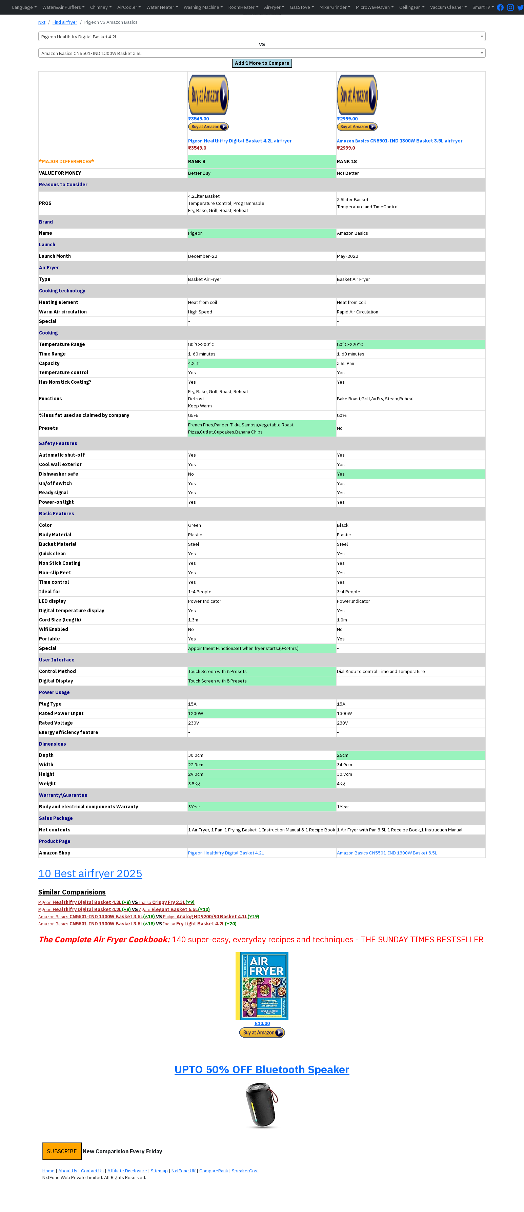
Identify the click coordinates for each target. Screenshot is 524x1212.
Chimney (99, 7)
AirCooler (127, 7)
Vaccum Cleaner (446, 7)
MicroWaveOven (373, 7)
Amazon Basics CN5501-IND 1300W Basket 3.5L (387, 853)
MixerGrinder (333, 7)
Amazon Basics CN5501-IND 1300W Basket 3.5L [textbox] (91, 53)
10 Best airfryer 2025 (90, 873)
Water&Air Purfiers (61, 7)
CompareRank (213, 1171)
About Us (67, 1171)
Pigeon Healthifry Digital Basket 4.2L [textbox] (79, 37)
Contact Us (92, 1171)
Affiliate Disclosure (127, 1171)
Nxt (41, 22)
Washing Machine (201, 7)
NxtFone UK (184, 1171)
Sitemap (159, 1171)
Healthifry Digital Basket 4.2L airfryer (240, 141)
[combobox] (262, 36)
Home (48, 1171)
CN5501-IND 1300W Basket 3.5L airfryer (400, 141)
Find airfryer (65, 22)
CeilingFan (410, 7)
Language (22, 7)
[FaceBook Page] (502, 7)
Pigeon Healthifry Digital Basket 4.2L (226, 853)
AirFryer (272, 7)
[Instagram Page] (512, 7)
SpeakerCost (245, 1171)
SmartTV (481, 7)
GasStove (300, 7)
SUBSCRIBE (62, 1151)
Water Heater (160, 7)
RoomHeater (241, 7)
